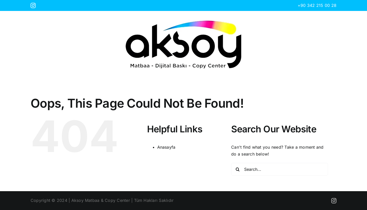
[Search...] (279, 169)
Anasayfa (166, 147)
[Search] (237, 169)
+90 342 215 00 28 (317, 5)
